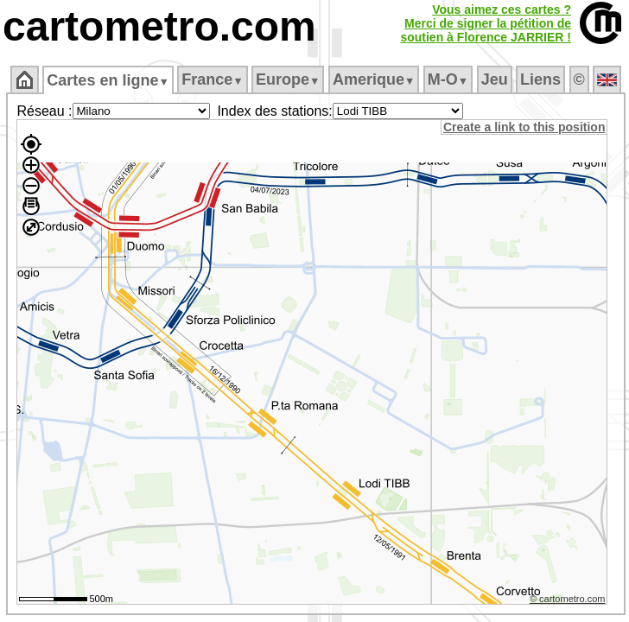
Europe (288, 79)
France (212, 79)
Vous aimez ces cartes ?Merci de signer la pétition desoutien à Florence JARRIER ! (485, 23)
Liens (540, 79)
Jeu (494, 79)
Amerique (374, 79)
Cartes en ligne (107, 80)
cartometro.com (159, 26)
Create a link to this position (524, 127)
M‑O (448, 79)
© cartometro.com (568, 598)
